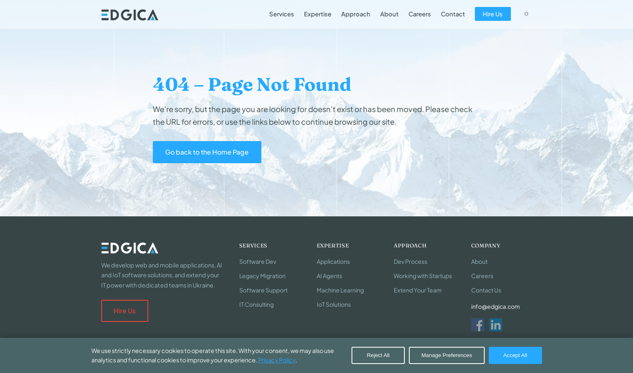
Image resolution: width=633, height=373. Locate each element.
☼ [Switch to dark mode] (526, 13)
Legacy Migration (262, 275)
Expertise (317, 14)
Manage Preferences (446, 355)
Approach (355, 14)
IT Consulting (256, 304)
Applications (333, 261)
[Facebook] (477, 324)
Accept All (515, 355)
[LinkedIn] (495, 324)
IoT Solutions (334, 304)
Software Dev (257, 261)
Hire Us (493, 14)
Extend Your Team (418, 290)
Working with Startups (423, 275)
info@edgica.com (495, 306)
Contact (453, 14)
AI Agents (329, 275)
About (389, 14)
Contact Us (486, 290)
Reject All (378, 355)
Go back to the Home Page (207, 152)
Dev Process (410, 261)
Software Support (263, 290)
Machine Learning (340, 290)
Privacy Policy (276, 360)
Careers (419, 14)
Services (281, 14)
